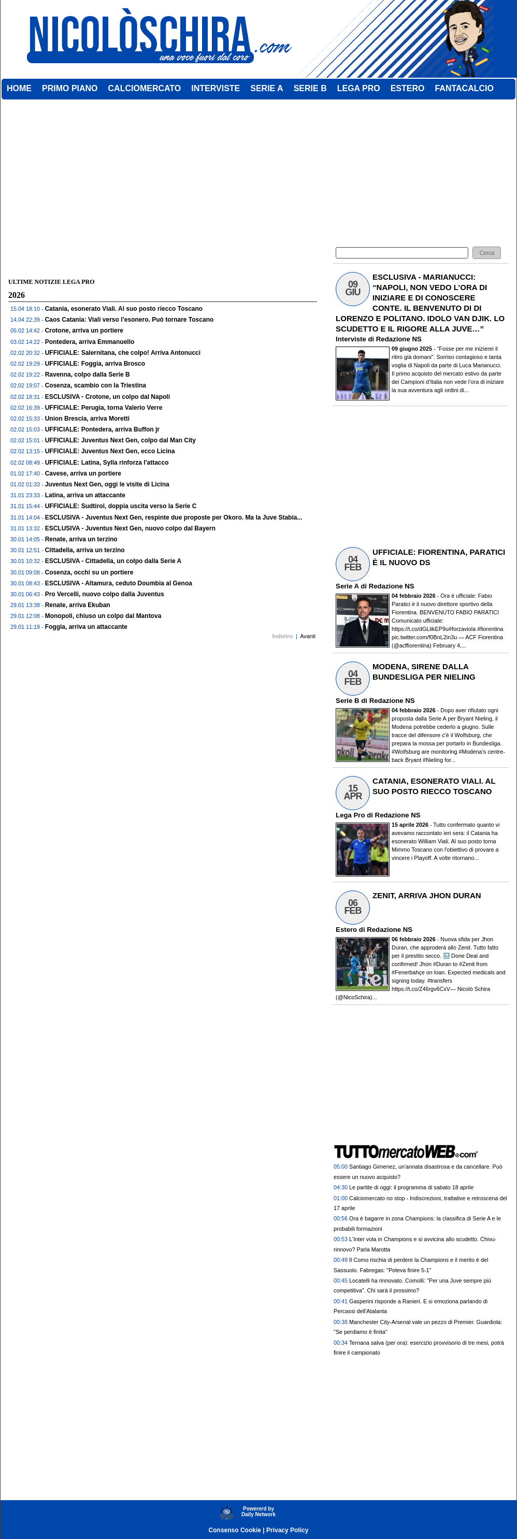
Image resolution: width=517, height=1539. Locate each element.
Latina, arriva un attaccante (85, 495)
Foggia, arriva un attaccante (86, 626)
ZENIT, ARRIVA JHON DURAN (426, 895)
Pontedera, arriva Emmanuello (90, 342)
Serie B (347, 700)
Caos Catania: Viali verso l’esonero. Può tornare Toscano (129, 319)
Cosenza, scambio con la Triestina (95, 385)
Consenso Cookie (235, 1530)
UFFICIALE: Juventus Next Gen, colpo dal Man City (120, 440)
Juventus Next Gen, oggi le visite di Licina (107, 484)
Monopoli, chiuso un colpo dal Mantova (103, 616)
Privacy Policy (287, 1530)
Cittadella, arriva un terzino (85, 550)
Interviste (351, 339)
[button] (486, 253)
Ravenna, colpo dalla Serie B (87, 374)
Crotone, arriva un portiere (84, 330)
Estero (346, 929)
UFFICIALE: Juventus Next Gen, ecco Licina (110, 451)
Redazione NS (399, 339)
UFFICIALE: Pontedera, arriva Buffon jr (102, 429)
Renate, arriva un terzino (81, 539)
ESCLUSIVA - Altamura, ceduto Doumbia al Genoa (118, 583)
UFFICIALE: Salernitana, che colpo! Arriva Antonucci (123, 352)
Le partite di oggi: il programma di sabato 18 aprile (411, 1187)
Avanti (307, 636)
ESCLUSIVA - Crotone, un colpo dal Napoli (107, 396)
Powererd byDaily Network (258, 1511)
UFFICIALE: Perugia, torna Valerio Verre (104, 407)
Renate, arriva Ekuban (77, 605)
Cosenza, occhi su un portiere (89, 572)
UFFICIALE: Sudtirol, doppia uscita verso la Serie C (121, 506)
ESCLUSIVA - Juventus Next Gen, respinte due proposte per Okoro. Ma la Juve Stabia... (174, 517)
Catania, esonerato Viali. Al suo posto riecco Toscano (124, 308)
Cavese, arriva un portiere (83, 473)
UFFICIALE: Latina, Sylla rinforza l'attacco (107, 462)
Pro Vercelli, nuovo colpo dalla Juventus (104, 594)
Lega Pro (350, 815)
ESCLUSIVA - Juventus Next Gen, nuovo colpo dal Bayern (130, 528)
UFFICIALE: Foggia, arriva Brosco (95, 363)
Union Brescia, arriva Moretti (87, 418)
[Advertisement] (162, 258)
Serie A (347, 586)
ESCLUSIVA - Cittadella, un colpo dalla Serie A (113, 561)
